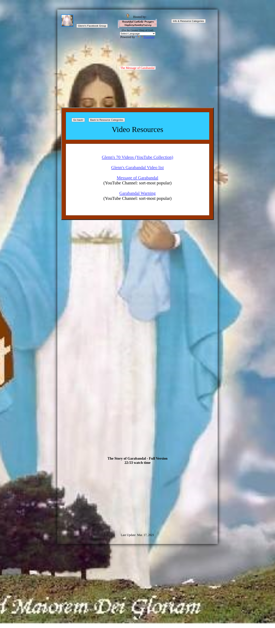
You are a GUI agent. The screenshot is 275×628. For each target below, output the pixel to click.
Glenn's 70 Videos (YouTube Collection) (137, 157)
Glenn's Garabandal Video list (137, 167)
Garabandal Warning (137, 193)
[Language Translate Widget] (137, 33)
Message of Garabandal (137, 177)
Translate (145, 37)
